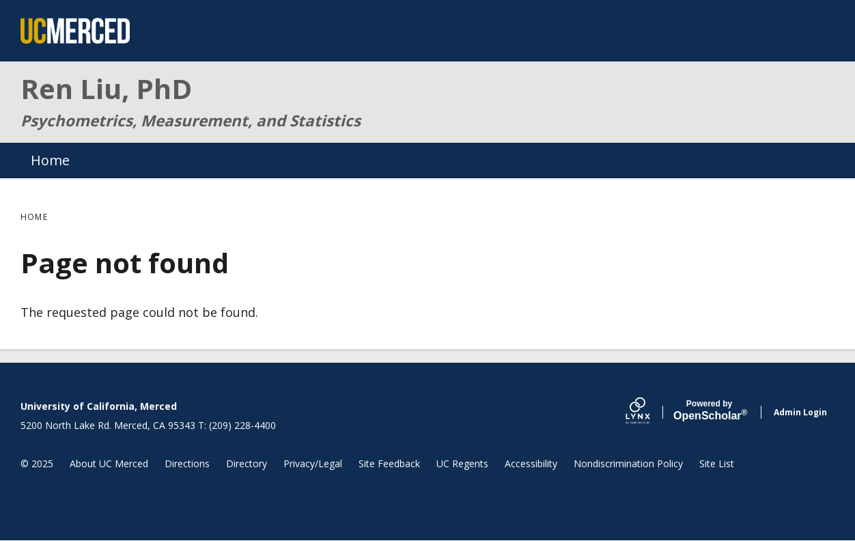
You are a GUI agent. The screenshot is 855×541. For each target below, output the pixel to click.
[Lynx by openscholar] (649, 412)
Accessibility (531, 463)
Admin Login (800, 412)
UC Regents (462, 463)
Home (50, 160)
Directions (187, 463)
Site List (716, 463)
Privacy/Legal (312, 463)
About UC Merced (109, 463)
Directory (246, 463)
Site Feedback (389, 463)
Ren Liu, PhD (106, 88)
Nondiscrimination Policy (628, 463)
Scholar (709, 410)
